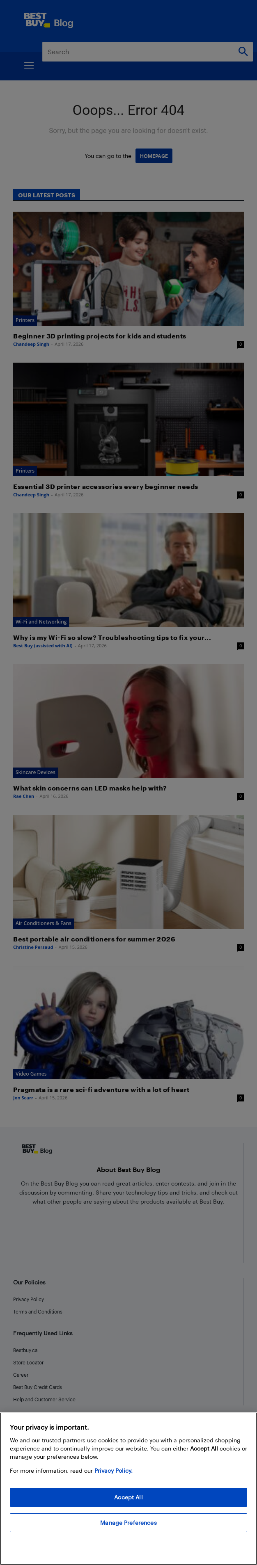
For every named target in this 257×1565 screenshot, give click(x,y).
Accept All (128, 1497)
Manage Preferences (128, 1522)
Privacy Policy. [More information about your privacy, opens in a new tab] (113, 1470)
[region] (128, 1488)
